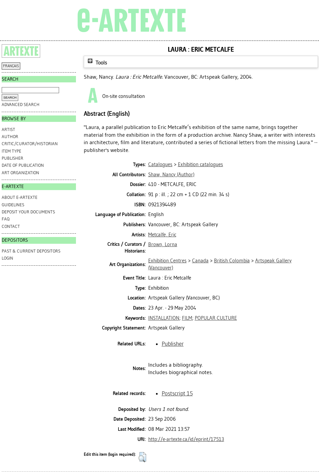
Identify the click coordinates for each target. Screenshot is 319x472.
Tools (96, 62)
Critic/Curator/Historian (30, 143)
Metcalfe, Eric (162, 235)
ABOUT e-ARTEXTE (19, 197)
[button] (142, 457)
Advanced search (20, 104)
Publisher (12, 158)
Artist (8, 129)
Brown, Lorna (162, 244)
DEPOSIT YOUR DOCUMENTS (28, 211)
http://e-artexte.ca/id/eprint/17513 (186, 439)
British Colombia (232, 261)
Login (7, 258)
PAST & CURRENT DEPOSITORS (31, 251)
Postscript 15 (177, 393)
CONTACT (11, 226)
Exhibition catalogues (200, 164)
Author (10, 136)
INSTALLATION (163, 318)
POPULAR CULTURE (216, 318)
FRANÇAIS (11, 66)
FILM (187, 318)
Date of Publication (23, 165)
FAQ (5, 218)
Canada (200, 261)
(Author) (171, 175)
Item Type (11, 151)
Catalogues (160, 164)
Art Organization (20, 172)
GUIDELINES (13, 204)
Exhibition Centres (167, 261)
